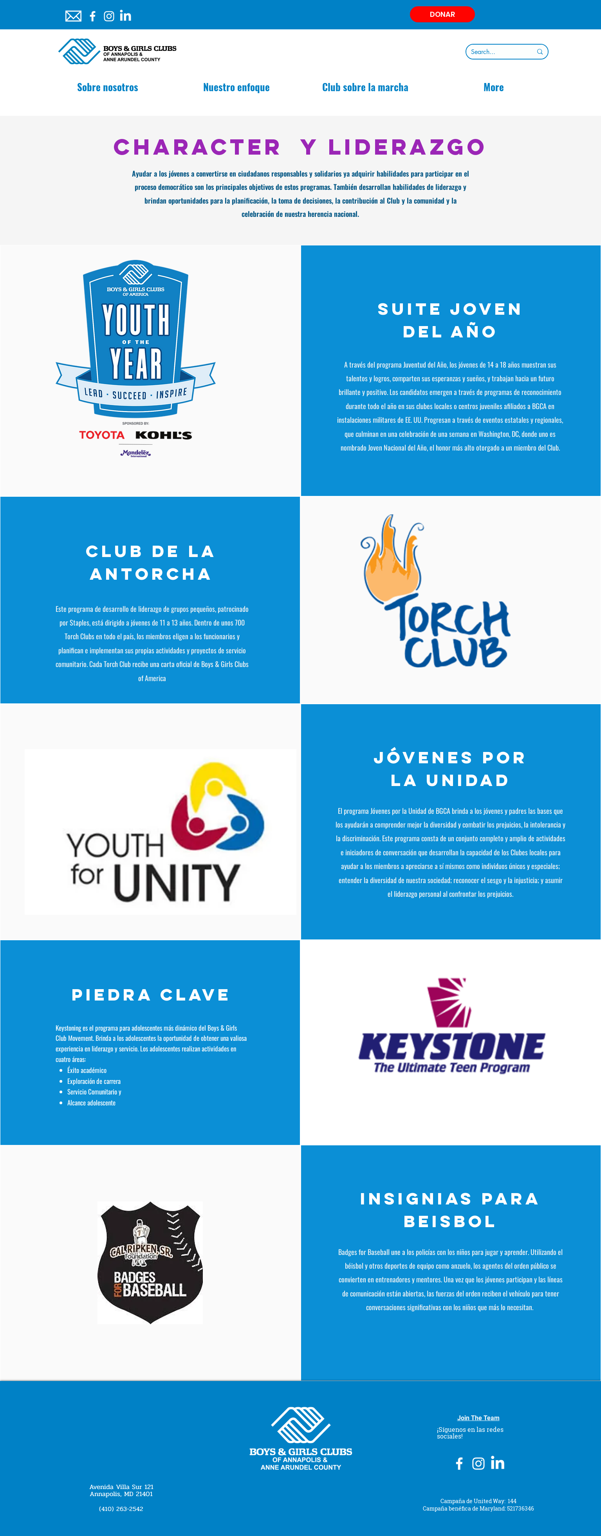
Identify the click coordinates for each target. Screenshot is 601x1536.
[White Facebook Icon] (92, 16)
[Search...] (496, 52)
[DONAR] (442, 14)
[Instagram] (109, 16)
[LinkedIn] (125, 16)
